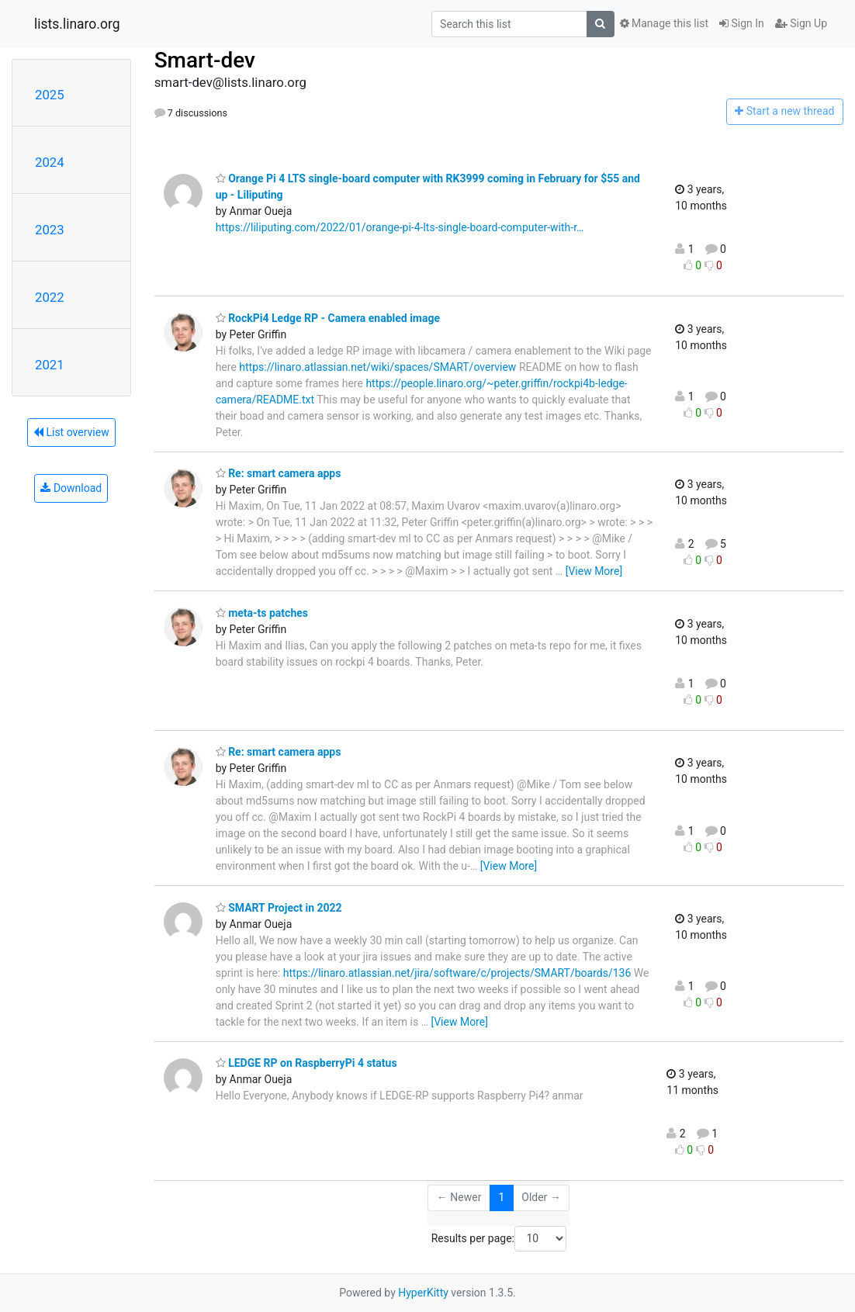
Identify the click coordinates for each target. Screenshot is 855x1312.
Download (71, 488)
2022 (49, 297)
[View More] (594, 571)
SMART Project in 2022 (279, 908)
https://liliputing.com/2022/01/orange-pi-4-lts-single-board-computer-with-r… (400, 227)
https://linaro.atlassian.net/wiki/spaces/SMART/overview (377, 367)
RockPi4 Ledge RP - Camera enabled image (328, 318)
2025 (49, 94)
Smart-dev (204, 60)
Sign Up (801, 23)
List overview (71, 432)
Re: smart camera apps (278, 473)
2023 (49, 229)
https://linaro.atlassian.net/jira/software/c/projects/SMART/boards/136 (457, 973)
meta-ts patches (262, 613)
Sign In (741, 23)
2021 (49, 364)
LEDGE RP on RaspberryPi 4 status (306, 1063)
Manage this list (664, 23)
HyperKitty (423, 1292)
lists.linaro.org (77, 24)
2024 (49, 162)
